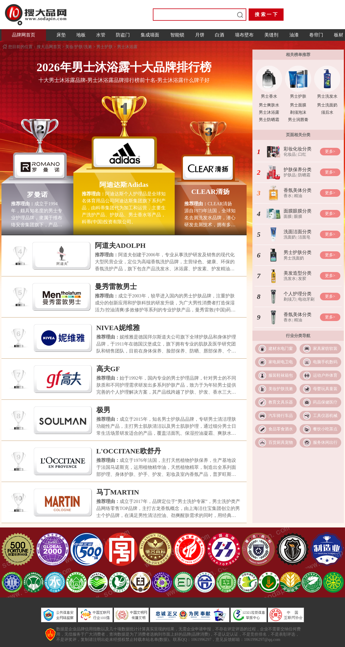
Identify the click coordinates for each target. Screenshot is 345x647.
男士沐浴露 (127, 47)
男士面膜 (298, 105)
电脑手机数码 (325, 362)
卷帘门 (316, 34)
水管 (100, 34)
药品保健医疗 (325, 402)
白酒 (219, 34)
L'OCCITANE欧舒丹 (128, 451)
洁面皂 (304, 237)
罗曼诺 (37, 194)
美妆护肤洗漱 (280, 389)
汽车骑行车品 (280, 415)
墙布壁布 (244, 34)
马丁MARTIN (117, 492)
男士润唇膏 (298, 120)
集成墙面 (150, 34)
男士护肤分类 (298, 252)
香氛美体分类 (298, 190)
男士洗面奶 (327, 105)
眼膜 (298, 216)
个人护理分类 (298, 293)
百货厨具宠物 (280, 442)
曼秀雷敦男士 (116, 286)
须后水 (327, 112)
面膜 (288, 216)
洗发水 (290, 278)
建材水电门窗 (280, 348)
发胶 (302, 278)
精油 (298, 196)
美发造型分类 (298, 273)
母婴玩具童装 (325, 389)
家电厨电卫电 (280, 362)
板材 (338, 34)
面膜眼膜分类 (298, 210)
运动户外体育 (325, 375)
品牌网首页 (23, 34)
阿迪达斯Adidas (123, 184)
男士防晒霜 (269, 120)
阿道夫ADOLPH (120, 245)
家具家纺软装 (325, 348)
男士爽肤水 (269, 105)
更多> (330, 151)
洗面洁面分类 (298, 231)
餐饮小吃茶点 (325, 429)
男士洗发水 (327, 96)
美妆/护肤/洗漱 (78, 47)
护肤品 (290, 175)
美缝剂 (271, 34)
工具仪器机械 (325, 415)
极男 (103, 410)
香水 (288, 196)
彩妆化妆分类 (298, 148)
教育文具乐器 (280, 402)
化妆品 (290, 154)
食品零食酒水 (280, 429)
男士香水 (269, 96)
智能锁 (177, 34)
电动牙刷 (306, 299)
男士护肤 (104, 47)
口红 (302, 154)
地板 (81, 34)
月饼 (199, 34)
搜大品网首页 (49, 47)
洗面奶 (290, 237)
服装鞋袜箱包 (280, 375)
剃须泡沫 (298, 112)
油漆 (294, 34)
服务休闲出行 (325, 442)
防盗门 (123, 34)
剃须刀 (290, 299)
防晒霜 (304, 175)
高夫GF (108, 369)
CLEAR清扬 (210, 191)
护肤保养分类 (298, 169)
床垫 (61, 34)
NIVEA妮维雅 (118, 328)
